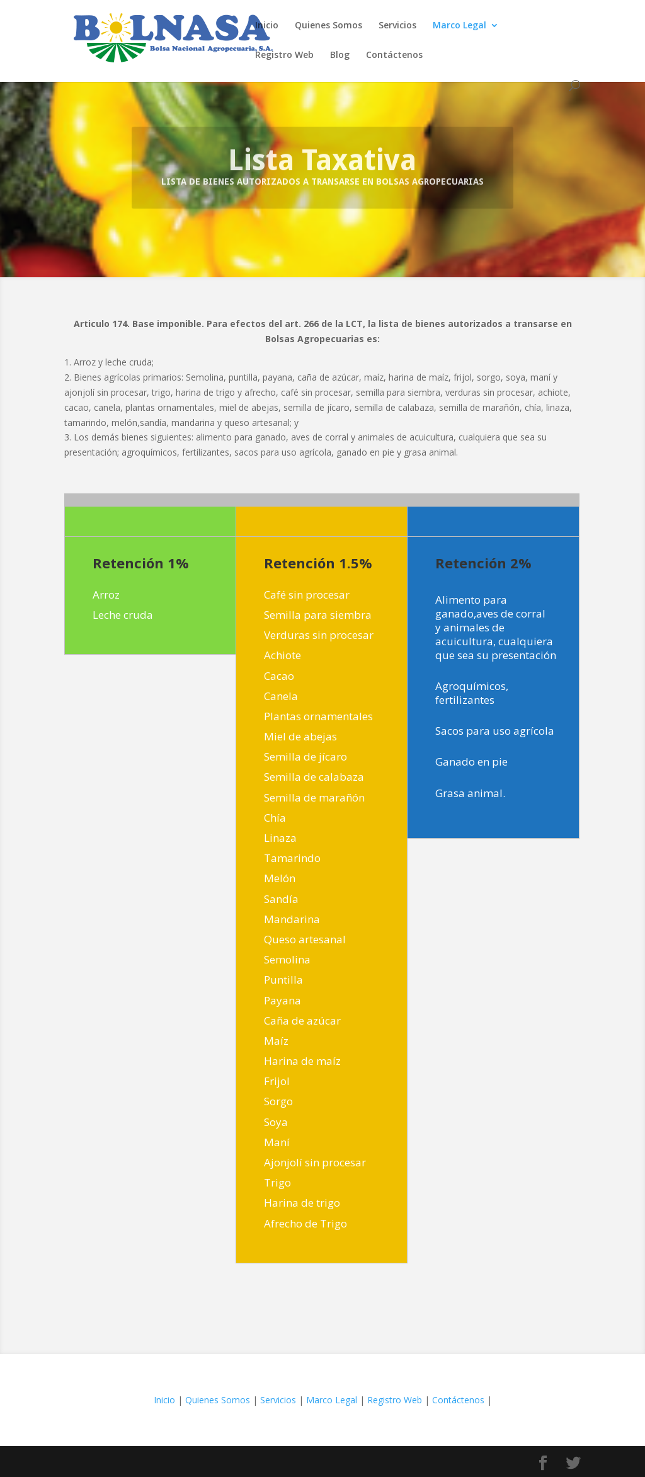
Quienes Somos (328, 26)
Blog (340, 55)
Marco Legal (459, 26)
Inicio (266, 26)
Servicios (397, 26)
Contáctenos (394, 55)
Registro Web (284, 55)
